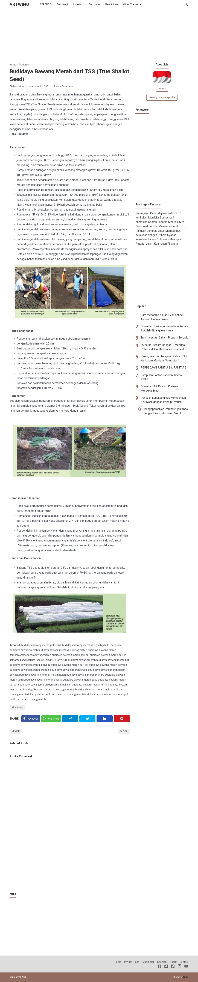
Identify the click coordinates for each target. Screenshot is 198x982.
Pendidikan (111, 4)
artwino (162, 88)
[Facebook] (30, 718)
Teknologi (62, 4)
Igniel (185, 977)
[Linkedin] (105, 718)
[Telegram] (70, 718)
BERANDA (45, 4)
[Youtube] (186, 967)
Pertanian (18, 707)
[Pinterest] (122, 718)
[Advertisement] (99, 37)
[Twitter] (51, 718)
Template (94, 4)
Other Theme (130, 4)
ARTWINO (19, 4)
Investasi (78, 4)
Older (124, 731)
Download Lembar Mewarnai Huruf (156, 226)
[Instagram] (179, 967)
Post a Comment (63, 86)
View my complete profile (162, 97)
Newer (16, 731)
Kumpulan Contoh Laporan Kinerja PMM (159, 222)
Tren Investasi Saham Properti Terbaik (164, 337)
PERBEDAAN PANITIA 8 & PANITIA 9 (164, 367)
